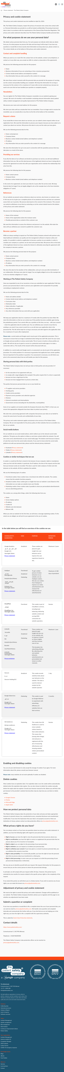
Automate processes (6, 1008)
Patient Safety (4, 1030)
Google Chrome (10, 797)
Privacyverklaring (9, 658)
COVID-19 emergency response (9, 1047)
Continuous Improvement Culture (9, 1028)
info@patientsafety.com (7, 990)
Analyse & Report (5, 1010)
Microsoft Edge (10, 802)
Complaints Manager (6, 1041)
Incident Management (6, 1020)
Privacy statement (17, 447)
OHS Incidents (4, 1043)
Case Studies (4, 1058)
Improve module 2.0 (6, 1039)
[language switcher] (55, 4)
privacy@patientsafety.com (50, 821)
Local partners (4, 1066)
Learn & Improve (5, 1012)
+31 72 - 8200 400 (5, 988)
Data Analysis (4, 1026)
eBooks (2, 1056)
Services (3, 1064)
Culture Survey (4, 1045)
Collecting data (4, 1006)
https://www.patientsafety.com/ (12, 927)
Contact (3, 1068)
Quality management (6, 1022)
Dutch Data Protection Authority (22, 918)
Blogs (2, 1053)
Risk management (5, 1024)
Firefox (8, 800)
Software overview (5, 1014)
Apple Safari (9, 804)
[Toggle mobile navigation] (62, 4)
